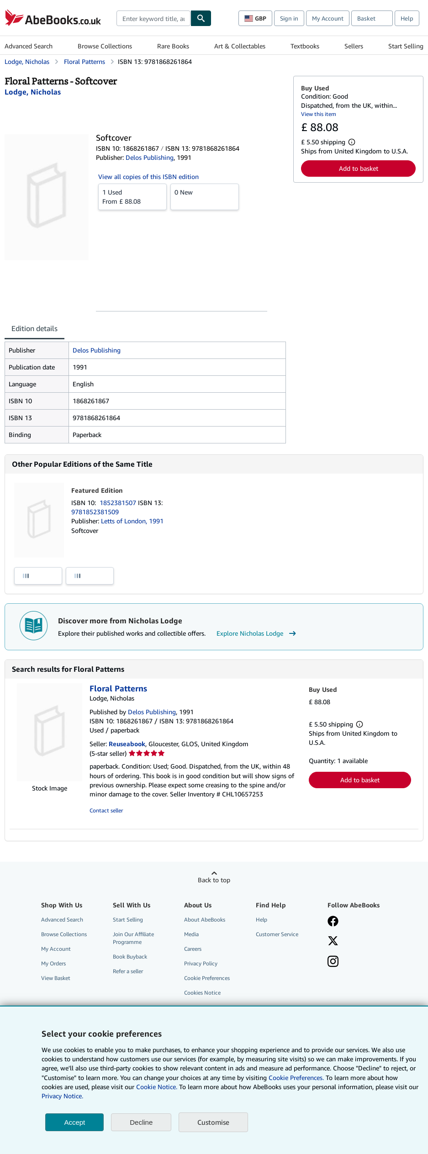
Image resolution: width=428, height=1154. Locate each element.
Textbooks (305, 46)
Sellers (353, 46)
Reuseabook (127, 744)
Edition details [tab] (34, 328)
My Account (327, 18)
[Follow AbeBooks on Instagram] (333, 962)
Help (407, 18)
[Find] (201, 18)
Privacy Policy (200, 963)
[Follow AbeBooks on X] (333, 941)
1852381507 (119, 502)
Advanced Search (29, 46)
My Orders (53, 963)
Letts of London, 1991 (132, 521)
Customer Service (277, 934)
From (132, 196)
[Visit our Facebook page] (333, 922)
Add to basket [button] (358, 168)
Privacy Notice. (62, 1096)
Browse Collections (105, 46)
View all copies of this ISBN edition (148, 176)
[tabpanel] (145, 392)
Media (191, 934)
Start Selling (405, 46)
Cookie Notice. (156, 1087)
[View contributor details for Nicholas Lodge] (33, 91)
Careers (192, 948)
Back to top (214, 880)
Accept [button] (74, 1122)
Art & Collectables (239, 46)
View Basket (55, 978)
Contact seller (106, 810)
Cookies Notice (202, 992)
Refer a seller (128, 971)
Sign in (289, 18)
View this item (318, 114)
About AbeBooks (204, 919)
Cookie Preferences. (296, 1077)
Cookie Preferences (207, 978)
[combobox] (153, 18)
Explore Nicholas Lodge (257, 633)
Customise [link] (213, 1122)
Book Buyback (130, 956)
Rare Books (173, 46)
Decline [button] (141, 1122)
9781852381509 (95, 512)
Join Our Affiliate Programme (133, 938)
